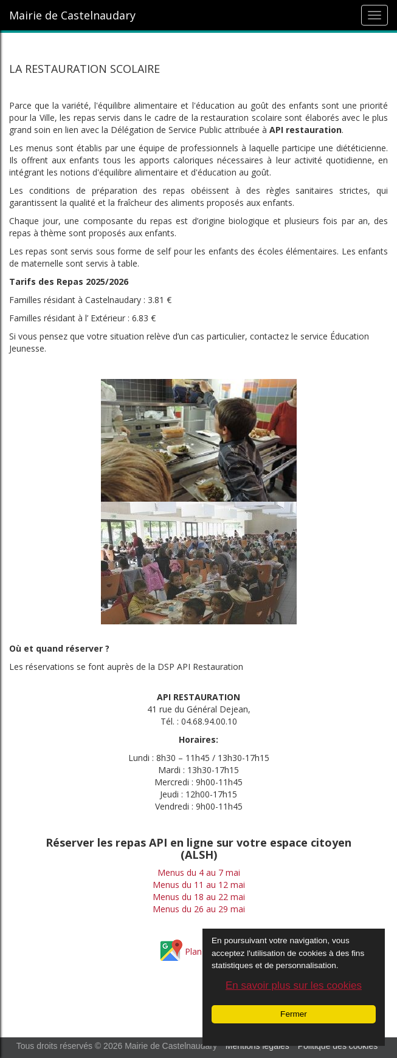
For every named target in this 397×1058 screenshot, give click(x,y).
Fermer (293, 1014)
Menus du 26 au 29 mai (199, 909)
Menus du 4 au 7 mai (198, 872)
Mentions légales (257, 1046)
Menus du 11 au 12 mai (199, 884)
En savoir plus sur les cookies (294, 985)
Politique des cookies (338, 1046)
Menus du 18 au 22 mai (199, 897)
